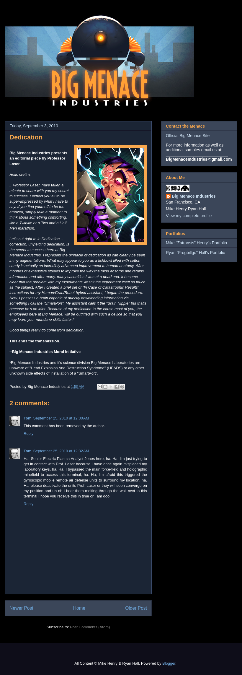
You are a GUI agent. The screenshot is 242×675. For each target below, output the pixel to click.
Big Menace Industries (194, 196)
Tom (27, 418)
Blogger (168, 663)
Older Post (136, 608)
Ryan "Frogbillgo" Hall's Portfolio (195, 252)
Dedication (25, 137)
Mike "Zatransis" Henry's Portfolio (196, 242)
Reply (28, 433)
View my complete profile (189, 215)
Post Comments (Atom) (90, 627)
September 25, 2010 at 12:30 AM (61, 418)
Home (79, 608)
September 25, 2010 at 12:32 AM (61, 451)
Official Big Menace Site (188, 135)
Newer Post (21, 608)
